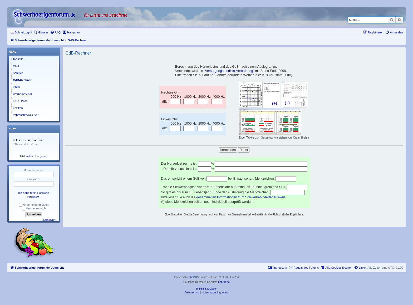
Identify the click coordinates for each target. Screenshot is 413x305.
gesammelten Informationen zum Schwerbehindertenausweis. (241, 197)
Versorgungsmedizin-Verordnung (229, 71)
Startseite (17, 59)
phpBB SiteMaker (206, 288)
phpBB (193, 277)
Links (16, 86)
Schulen (18, 73)
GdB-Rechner (22, 80)
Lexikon (18, 108)
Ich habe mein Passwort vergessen (33, 194)
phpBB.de (224, 282)
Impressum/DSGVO (25, 114)
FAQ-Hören (20, 100)
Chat (16, 66)
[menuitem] (40, 32)
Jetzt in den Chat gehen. (33, 156)
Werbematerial (22, 94)
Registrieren (49, 219)
